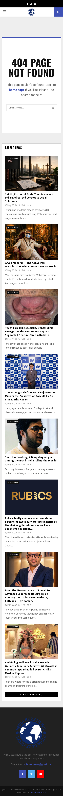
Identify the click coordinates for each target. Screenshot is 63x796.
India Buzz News (38, 792)
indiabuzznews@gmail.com (37, 764)
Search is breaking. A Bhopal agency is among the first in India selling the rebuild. (31, 459)
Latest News (13, 147)
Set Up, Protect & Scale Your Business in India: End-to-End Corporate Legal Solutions (29, 198)
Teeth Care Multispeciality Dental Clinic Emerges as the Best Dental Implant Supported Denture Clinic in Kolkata (29, 331)
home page (17, 90)
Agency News (13, 159)
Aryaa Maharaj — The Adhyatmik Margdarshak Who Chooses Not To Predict (31, 265)
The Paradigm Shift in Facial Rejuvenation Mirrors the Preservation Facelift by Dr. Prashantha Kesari (30, 396)
